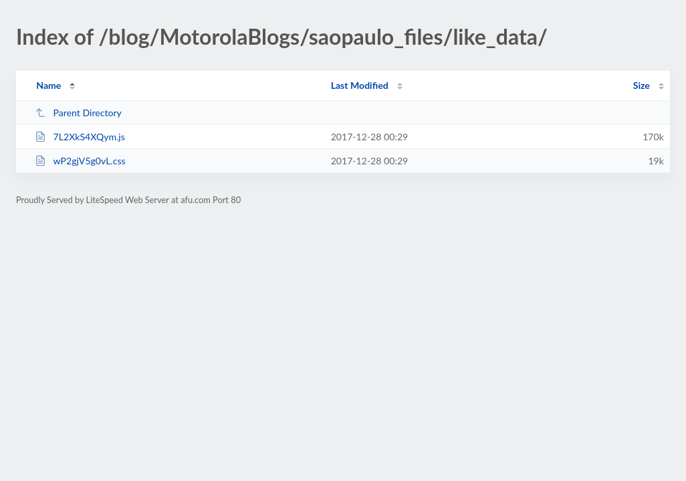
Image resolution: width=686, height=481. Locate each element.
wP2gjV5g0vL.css (80, 160)
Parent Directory (78, 112)
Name (48, 85)
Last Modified (359, 85)
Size (641, 85)
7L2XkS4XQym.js (80, 136)
